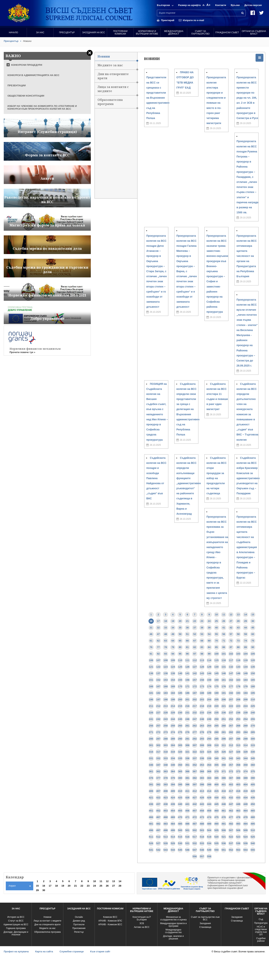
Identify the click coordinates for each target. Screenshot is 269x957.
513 (165, 836)
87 (231, 647)
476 (224, 817)
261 (187, 725)
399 (209, 784)
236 (224, 712)
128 (202, 666)
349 (173, 764)
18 (165, 621)
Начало (13, 32)
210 (253, 699)
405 (253, 784)
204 (209, 699)
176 (224, 686)
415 (216, 791)
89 (245, 647)
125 (180, 666)
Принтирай (167, 20)
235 (216, 712)
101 (224, 653)
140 (180, 673)
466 (151, 817)
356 (224, 764)
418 (238, 791)
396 (187, 784)
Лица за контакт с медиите (47, 920)
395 (180, 784)
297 (231, 738)
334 (173, 758)
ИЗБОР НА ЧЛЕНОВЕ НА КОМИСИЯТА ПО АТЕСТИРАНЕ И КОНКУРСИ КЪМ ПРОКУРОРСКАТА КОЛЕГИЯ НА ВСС (42, 107)
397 (195, 784)
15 (252, 614)
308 (202, 745)
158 (202, 679)
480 (253, 817)
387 (231, 778)
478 (238, 817)
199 (173, 699)
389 (245, 778)
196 (151, 699)
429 (209, 797)
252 (231, 719)
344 (245, 758)
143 (202, 673)
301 (151, 745)
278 (202, 732)
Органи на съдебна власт (254, 32)
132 (231, 666)
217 (195, 706)
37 (194, 627)
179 (245, 686)
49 (172, 634)
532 (195, 843)
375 (253, 771)
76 (151, 647)
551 (224, 849)
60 (252, 634)
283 (238, 732)
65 (180, 640)
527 (158, 843)
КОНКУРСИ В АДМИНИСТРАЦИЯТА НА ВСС (33, 75)
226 (151, 712)
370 (216, 771)
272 (158, 732)
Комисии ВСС (110, 917)
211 (151, 706)
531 (187, 843)
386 (224, 778)
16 (151, 621)
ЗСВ (142, 923)
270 (253, 725)
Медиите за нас (117, 66)
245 (180, 719)
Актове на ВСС (141, 927)
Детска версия (253, 5)
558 (209, 856)
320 (180, 751)
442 (195, 804)
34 (172, 627)
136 (151, 673)
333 (165, 758)
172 (195, 686)
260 (180, 725)
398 (202, 784)
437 (158, 804)
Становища (205, 927)
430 (216, 797)
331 (151, 758)
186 (187, 693)
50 (180, 634)
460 (216, 810)
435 (253, 797)
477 (231, 817)
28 (238, 621)
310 (216, 745)
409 (173, 791)
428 (202, 797)
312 (231, 745)
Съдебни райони (260, 939)
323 (202, 751)
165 (253, 679)
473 (202, 817)
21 (187, 621)
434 (245, 797)
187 (195, 693)
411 (187, 791)
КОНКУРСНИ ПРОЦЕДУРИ (26, 65)
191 (224, 693)
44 (245, 627)
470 (180, 817)
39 (209, 627)
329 (245, 751)
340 (216, 758)
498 (165, 830)
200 (180, 699)
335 (180, 758)
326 (224, 751)
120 (253, 660)
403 (238, 784)
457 (195, 810)
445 (216, 804)
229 (173, 712)
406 (151, 791)
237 (231, 712)
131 (224, 666)
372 (231, 771)
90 (252, 647)
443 (202, 804)
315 (253, 745)
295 (216, 738)
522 (231, 836)
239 (245, 712)
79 (172, 647)
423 (165, 797)
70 (216, 640)
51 (187, 634)
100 (216, 653)
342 (231, 758)
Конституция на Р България (141, 918)
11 (223, 614)
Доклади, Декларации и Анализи (16, 933)
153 (165, 679)
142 (195, 673)
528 (165, 843)
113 (202, 660)
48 (165, 634)
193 (238, 693)
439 (173, 804)
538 (238, 843)
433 (238, 797)
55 (216, 634)
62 (158, 640)
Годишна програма (16, 928)
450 (253, 804)
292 (195, 738)
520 (216, 836)
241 (151, 719)
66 (187, 640)
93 (165, 653)
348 (165, 764)
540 (253, 843)
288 (165, 738)
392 (158, 784)
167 (158, 686)
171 (187, 686)
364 (173, 771)
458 (202, 810)
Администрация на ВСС (15, 924)
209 (245, 699)
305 (180, 745)
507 (231, 830)
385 (216, 778)
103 (238, 653)
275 (180, 732)
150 (253, 673)
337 (195, 758)
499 (173, 830)
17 (158, 621)
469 (173, 817)
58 (238, 634)
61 (151, 640)
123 (165, 666)
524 (245, 836)
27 (231, 621)
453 (165, 810)
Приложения (78, 928)
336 (187, 758)
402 (231, 784)
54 (209, 634)
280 (216, 732)
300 (253, 738)
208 (238, 699)
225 (253, 706)
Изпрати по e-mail (193, 20)
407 (158, 791)
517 (195, 836)
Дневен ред (79, 920)
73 (238, 640)
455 (180, 810)
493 (238, 823)
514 (173, 836)
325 (216, 751)
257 (158, 725)
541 (151, 849)
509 (245, 830)
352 (195, 764)
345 (253, 758)
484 (173, 823)
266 (224, 725)
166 (151, 686)
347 (158, 764)
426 (187, 797)
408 (165, 791)
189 (209, 693)
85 (216, 647)
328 (238, 751)
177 (231, 686)
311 (224, 745)
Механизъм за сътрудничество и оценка (173, 918)
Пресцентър (67, 32)
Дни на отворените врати (117, 77)
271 (151, 732)
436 (151, 804)
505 (216, 830)
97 (194, 653)
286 (151, 738)
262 (195, 725)
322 (195, 751)
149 (245, 673)
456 (187, 810)
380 (180, 778)
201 (187, 699)
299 (245, 738)
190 (216, 693)
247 (195, 719)
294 (209, 738)
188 (202, 693)
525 (253, 836)
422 (158, 797)
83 (202, 647)
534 (209, 843)
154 (173, 679)
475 (216, 817)
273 (165, 732)
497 (158, 830)
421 (151, 797)
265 (216, 725)
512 (158, 836)
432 (231, 797)
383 (202, 778)
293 (202, 738)
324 (209, 751)
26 (223, 621)
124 (173, 666)
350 (180, 764)
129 (209, 666)
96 (187, 653)
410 (180, 791)
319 (173, 751)
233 (202, 712)
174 (209, 686)
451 (151, 810)
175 (216, 686)
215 (180, 706)
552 (231, 849)
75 (252, 640)
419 (245, 791)
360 (253, 764)
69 (209, 640)
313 (238, 745)
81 (187, 647)
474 (209, 817)
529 (173, 843)
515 (180, 836)
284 (245, 732)
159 (209, 679)
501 (187, 830)
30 (252, 621)
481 (151, 823)
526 (151, 843)
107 (158, 660)
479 (245, 817)
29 (245, 621)
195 (253, 693)
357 (231, 764)
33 (165, 627)
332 (158, 758)
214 (173, 706)
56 (223, 634)
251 (224, 719)
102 (231, 653)
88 (238, 647)
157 (195, 679)
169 (173, 686)
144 (209, 673)
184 (173, 693)
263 (202, 725)
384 (209, 778)
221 (224, 706)
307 (195, 745)
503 (202, 830)
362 (158, 771)
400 (216, 784)
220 (216, 706)
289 (173, 738)
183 (165, 693)
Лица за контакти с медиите (117, 90)
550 (216, 849)
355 (216, 764)
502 (195, 830)
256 (151, 725)
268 (238, 725)
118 (238, 660)
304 (173, 745)
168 (165, 686)
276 (187, 732)
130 (216, 666)
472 (195, 817)
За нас (40, 32)
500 (180, 830)
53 (202, 634)
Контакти (220, 5)
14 (245, 614)
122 (158, 666)
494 (245, 823)
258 (165, 725)
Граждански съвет (227, 32)
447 (231, 804)
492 (231, 823)
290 (180, 738)
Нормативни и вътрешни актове (147, 32)
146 (224, 673)
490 (216, 823)
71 (223, 640)
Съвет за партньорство (200, 32)
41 (223, 627)
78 (165, 647)
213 (165, 706)
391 (151, 784)
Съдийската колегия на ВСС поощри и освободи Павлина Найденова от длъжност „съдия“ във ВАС (156, 478)
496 (151, 830)
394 (173, 784)
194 (245, 693)
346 (151, 764)
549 (209, 849)
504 (209, 830)
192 (231, 693)
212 (158, 706)
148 (238, 673)
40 (216, 627)
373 (238, 771)
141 (187, 673)
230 (180, 712)
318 (165, 751)
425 (180, 797)
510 (253, 830)
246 (187, 719)
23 (202, 621)
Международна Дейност (173, 32)
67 (194, 640)
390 (253, 778)
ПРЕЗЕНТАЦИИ (16, 85)
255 (253, 719)
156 (187, 679)
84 (209, 647)
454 (173, 810)
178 (238, 686)
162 (231, 679)
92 (158, 653)
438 (165, 804)
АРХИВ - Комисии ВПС (110, 920)
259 (173, 725)
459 (209, 810)
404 (245, 784)
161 (224, 679)
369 (209, 771)
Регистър (79, 932)
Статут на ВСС (16, 920)
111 (187, 660)
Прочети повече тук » (22, 352)
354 (209, 764)
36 (187, 627)
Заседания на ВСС (93, 32)
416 (224, 791)
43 (238, 627)
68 (202, 640)
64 (172, 640)
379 (173, 778)
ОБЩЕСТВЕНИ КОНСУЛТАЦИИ (25, 95)
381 (187, 778)
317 (158, 751)
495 (253, 823)
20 (180, 621)
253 (238, 719)
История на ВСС (15, 917)
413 (202, 791)
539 (245, 843)
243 (165, 719)
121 (151, 666)
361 (151, 771)
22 (194, 621)
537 (231, 843)
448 (238, 804)
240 (253, 712)
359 (245, 764)
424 (173, 797)
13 (238, 614)
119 (245, 660)
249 (209, 719)
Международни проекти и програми (173, 924)
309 (209, 745)
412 (195, 791)
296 (224, 738)
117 (231, 660)
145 (216, 673)
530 (180, 843)
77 (158, 647)
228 (165, 712)
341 (224, 758)
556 (195, 856)
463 (238, 810)
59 (245, 634)
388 (238, 778)
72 (231, 640)
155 (180, 679)
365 (180, 771)
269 (245, 725)
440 (180, 804)
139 (173, 673)
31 (151, 627)
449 (245, 804)
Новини (117, 57)
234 (209, 712)
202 (195, 699)
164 (245, 679)
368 (202, 771)
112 (195, 660)
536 (224, 843)
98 (202, 653)
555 (253, 849)
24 (209, 621)
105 (253, 653)
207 (231, 699)
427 (195, 797)
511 (151, 836)
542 (158, 849)
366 (187, 771)
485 (180, 823)
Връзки (235, 5)
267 (231, 725)
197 (158, 699)
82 (194, 647)
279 (209, 732)
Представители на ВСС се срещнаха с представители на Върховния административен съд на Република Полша (157, 98)
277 (195, 732)
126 (187, 666)
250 (216, 719)
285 (253, 732)
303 (165, 745)
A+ (208, 5)
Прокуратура (261, 923)
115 (216, 660)
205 (216, 699)
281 (224, 732)
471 (187, 817)
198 (165, 699)
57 (231, 634)
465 (253, 810)
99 (209, 653)
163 (238, 679)
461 (224, 810)
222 (231, 706)
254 (245, 719)
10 (216, 614)
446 (224, 804)
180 (253, 686)
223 (238, 706)
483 (165, 823)
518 (202, 836)
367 (195, 771)
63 (165, 640)
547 (195, 849)
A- (203, 5)
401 (224, 784)
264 (209, 725)
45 (252, 627)
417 (231, 791)
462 (231, 810)
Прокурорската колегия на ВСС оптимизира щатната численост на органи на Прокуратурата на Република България (246, 256)
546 (187, 849)
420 (253, 791)
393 (165, 784)
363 (165, 771)
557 (202, 856)
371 (224, 771)
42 (231, 627)
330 (253, 751)
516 (187, 836)
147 (231, 673)
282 (231, 732)
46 (151, 634)
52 (194, 634)
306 (187, 745)
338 (202, 758)
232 (195, 712)
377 (158, 778)
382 (195, 778)
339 (209, 758)
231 (187, 712)
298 (238, 738)
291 (187, 738)
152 (158, 679)
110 (180, 660)
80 (180, 647)
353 (202, 764)
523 (238, 836)
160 (216, 679)
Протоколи (78, 924)
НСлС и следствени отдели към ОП (261, 930)
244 (173, 719)
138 (165, 673)
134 (245, 666)
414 (209, 791)
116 (224, 660)
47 (158, 634)
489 (209, 823)
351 (187, 764)
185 (180, 693)
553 (238, 849)
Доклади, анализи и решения (173, 937)
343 (238, 758)
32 (158, 627)
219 (209, 706)
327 (231, 751)
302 (158, 745)
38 (202, 627)
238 (238, 712)
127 (195, 666)
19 (172, 621)
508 (238, 830)
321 (187, 751)
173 (202, 686)
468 (165, 817)
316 (151, 751)
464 (245, 810)
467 (158, 817)
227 (158, 712)
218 (202, 706)
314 (245, 745)
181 (151, 693)
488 (202, 823)
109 (173, 660)
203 (202, 699)
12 (231, 614)
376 (151, 778)
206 (224, 699)
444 (209, 804)
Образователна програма (117, 103)
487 (195, 823)
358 (238, 764)
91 (151, 653)
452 (158, 810)
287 (158, 738)
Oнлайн (79, 917)
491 (224, 823)
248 (202, 719)
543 (165, 849)
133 (238, 666)
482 (158, 823)
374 (245, 771)
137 (158, 673)
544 (173, 849)
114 (209, 660)
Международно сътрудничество (173, 931)
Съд (261, 919)
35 (180, 627)
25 (216, 621)
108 (165, 660)
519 (209, 836)
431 (224, 797)
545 (180, 849)
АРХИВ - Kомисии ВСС (110, 924)
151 (151, 679)
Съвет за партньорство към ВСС (205, 918)
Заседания (205, 923)
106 (151, 660)
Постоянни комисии (120, 32)
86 (223, 647)
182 (158, 693)
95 (180, 653)
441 (187, 804)
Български (163, 5)
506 (224, 830)
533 (202, 843)
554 (245, 849)
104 (245, 653)
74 (245, 640)
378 (165, 778)
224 (245, 706)
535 (216, 843)
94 (172, 653)
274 (173, 732)
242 (158, 719)
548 (202, 849)
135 (253, 666)
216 (187, 706)
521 (224, 836)
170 (180, 686)
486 (187, 823)
